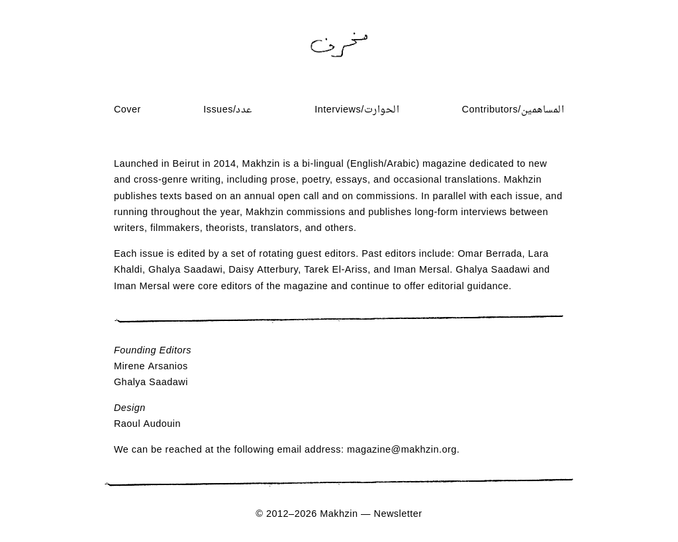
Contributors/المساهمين (513, 110)
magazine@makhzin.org (402, 450)
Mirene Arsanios (151, 367)
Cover (127, 110)
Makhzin (339, 514)
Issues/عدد (227, 110)
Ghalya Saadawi (151, 383)
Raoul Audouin (147, 424)
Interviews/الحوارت (357, 110)
